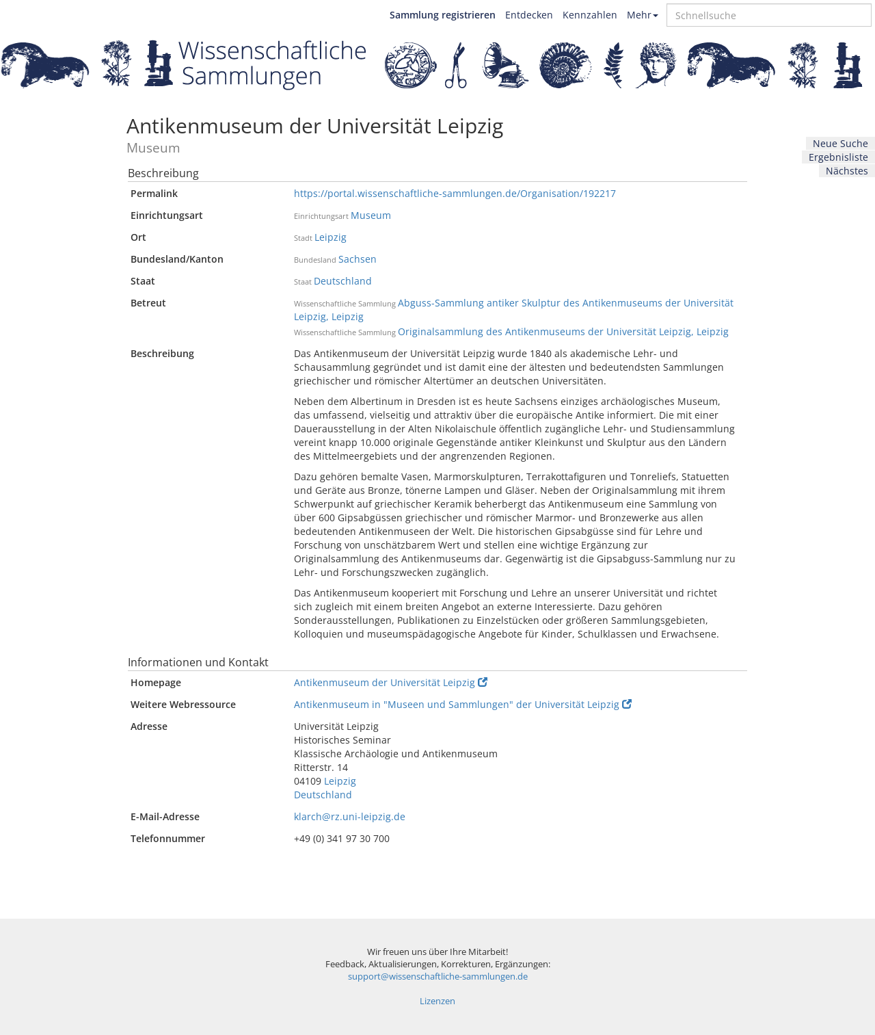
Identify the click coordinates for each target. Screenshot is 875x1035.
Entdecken (529, 14)
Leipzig (330, 237)
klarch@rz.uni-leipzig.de (349, 816)
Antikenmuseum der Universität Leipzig (390, 682)
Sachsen (357, 258)
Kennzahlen (590, 14)
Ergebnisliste (838, 156)
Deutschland (343, 280)
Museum (371, 215)
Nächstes (847, 170)
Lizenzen (437, 1001)
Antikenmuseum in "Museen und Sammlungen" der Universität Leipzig (463, 704)
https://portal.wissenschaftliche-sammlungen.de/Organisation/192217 (455, 193)
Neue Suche (840, 143)
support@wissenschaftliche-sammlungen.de (438, 976)
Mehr (642, 14)
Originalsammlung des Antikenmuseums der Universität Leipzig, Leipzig (563, 331)
